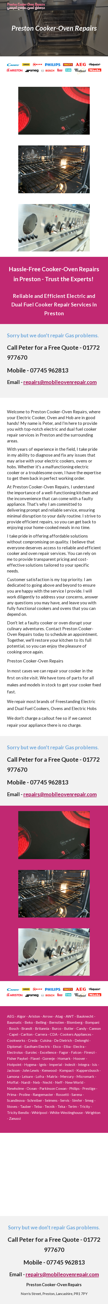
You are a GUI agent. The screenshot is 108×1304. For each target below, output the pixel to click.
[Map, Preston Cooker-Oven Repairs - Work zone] (54, 1174)
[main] (54, 28)
